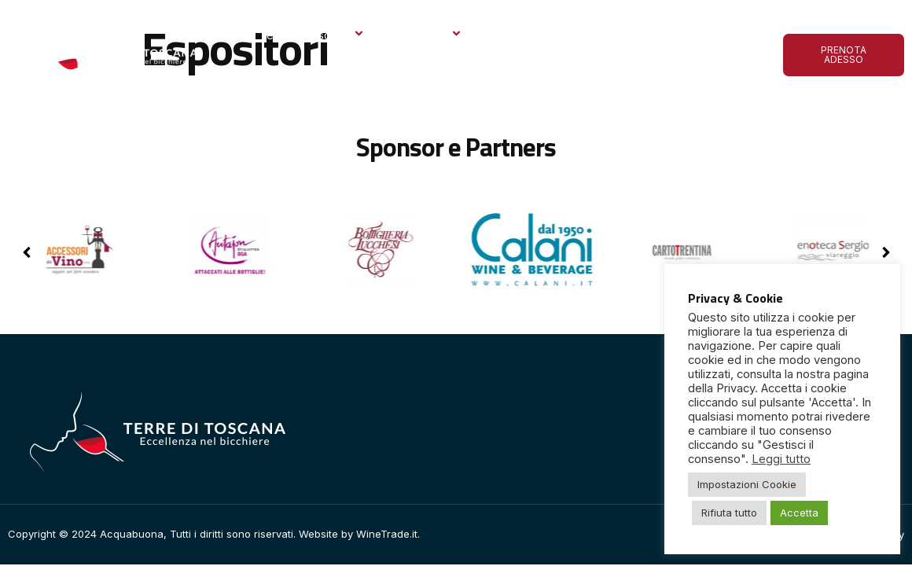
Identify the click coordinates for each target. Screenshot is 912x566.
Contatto (281, 74)
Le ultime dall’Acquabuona (628, 35)
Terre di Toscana (312, 35)
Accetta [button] (799, 512)
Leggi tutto (781, 459)
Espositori (429, 35)
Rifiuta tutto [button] (729, 512)
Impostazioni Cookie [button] (746, 484)
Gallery (512, 35)
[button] (885, 252)
